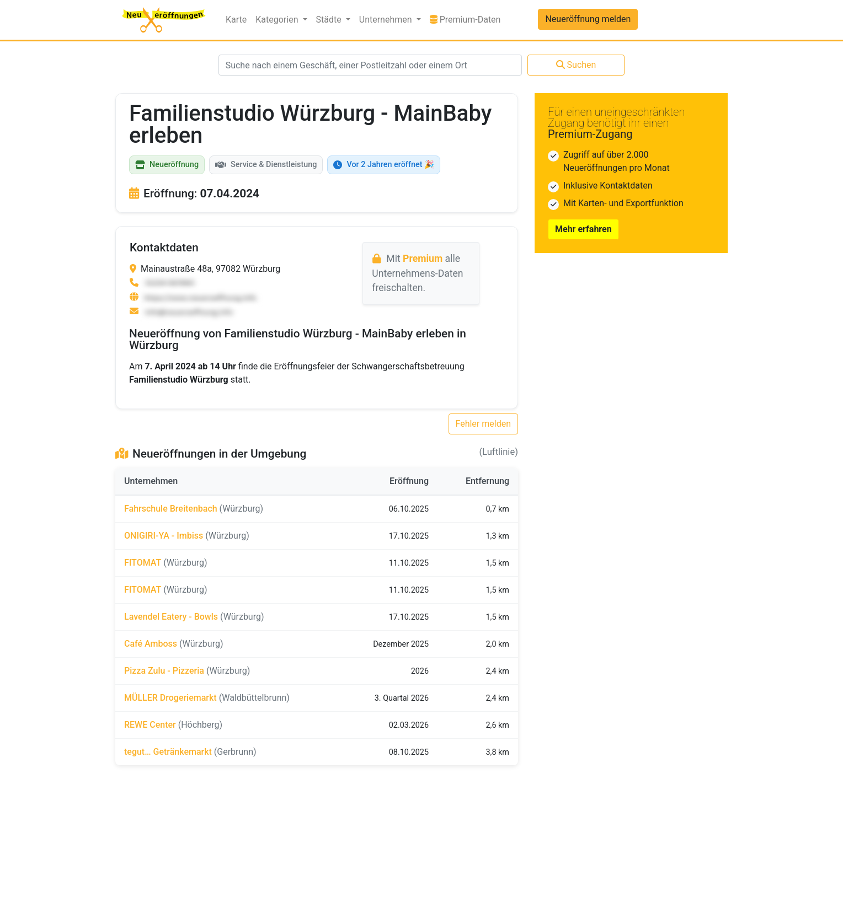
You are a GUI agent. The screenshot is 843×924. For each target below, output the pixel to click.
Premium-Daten (467, 19)
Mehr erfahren (583, 229)
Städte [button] (330, 19)
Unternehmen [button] (386, 19)
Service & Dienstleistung (266, 164)
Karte (236, 19)
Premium (422, 258)
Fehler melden (483, 423)
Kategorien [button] (277, 19)
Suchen (576, 65)
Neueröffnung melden (588, 19)
